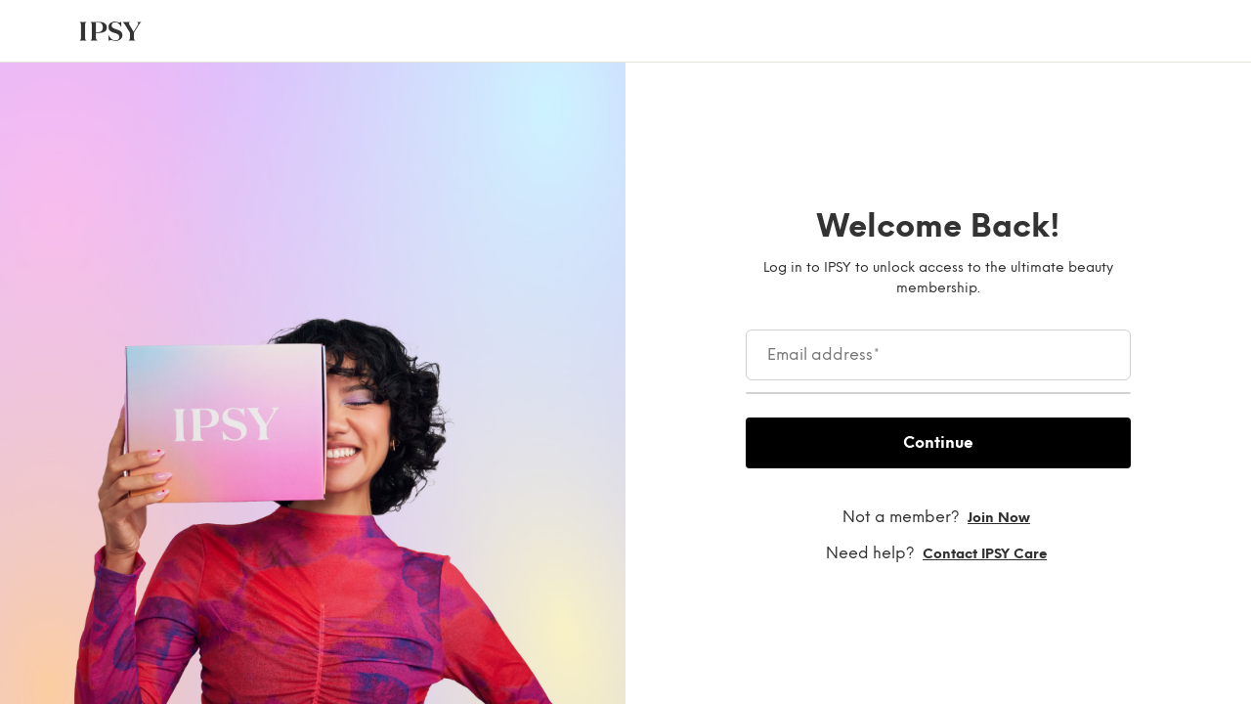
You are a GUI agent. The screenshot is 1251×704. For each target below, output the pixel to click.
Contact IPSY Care (985, 554)
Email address (823, 355)
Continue (938, 442)
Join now (999, 517)
